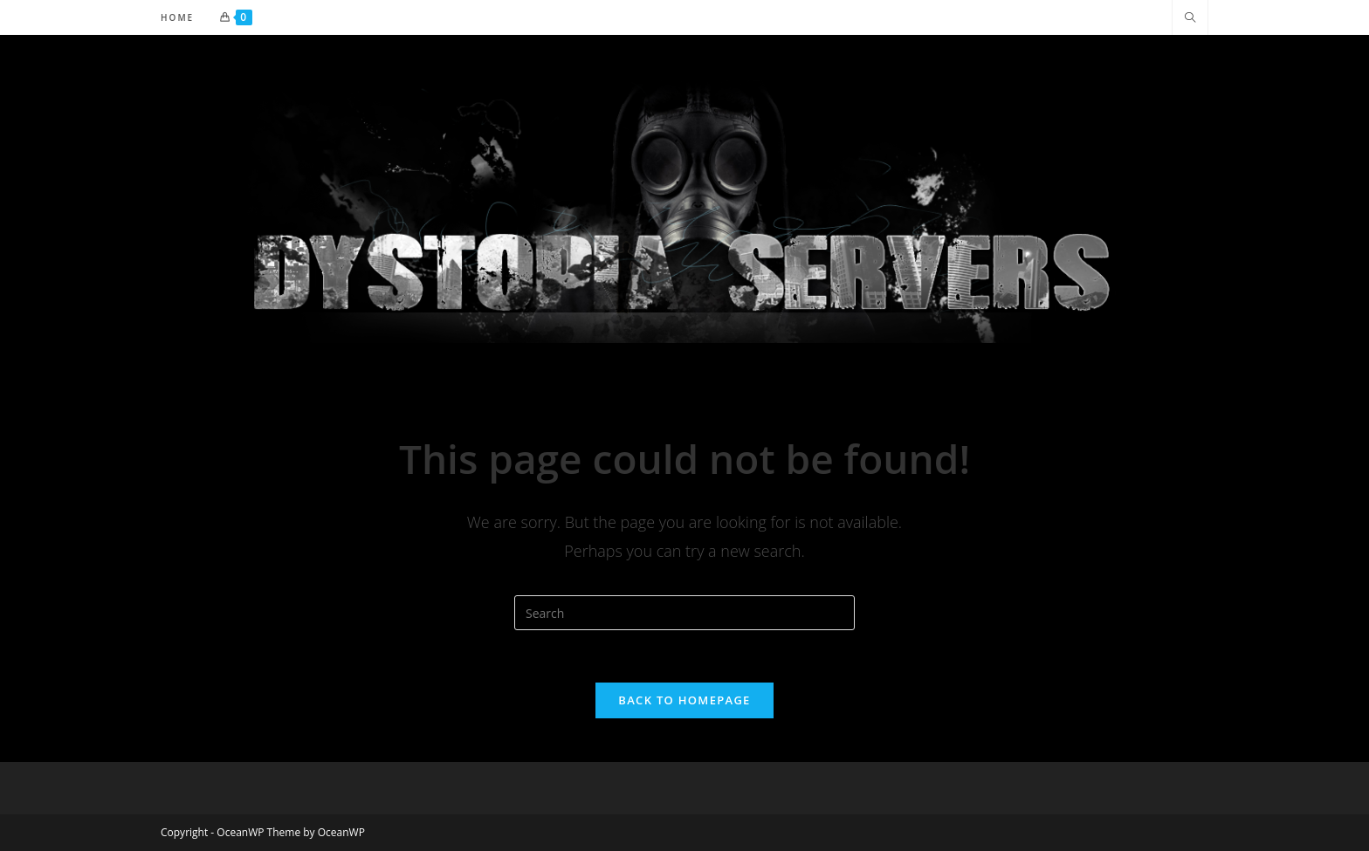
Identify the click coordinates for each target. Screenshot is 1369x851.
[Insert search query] (684, 612)
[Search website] (1190, 18)
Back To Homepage (684, 700)
